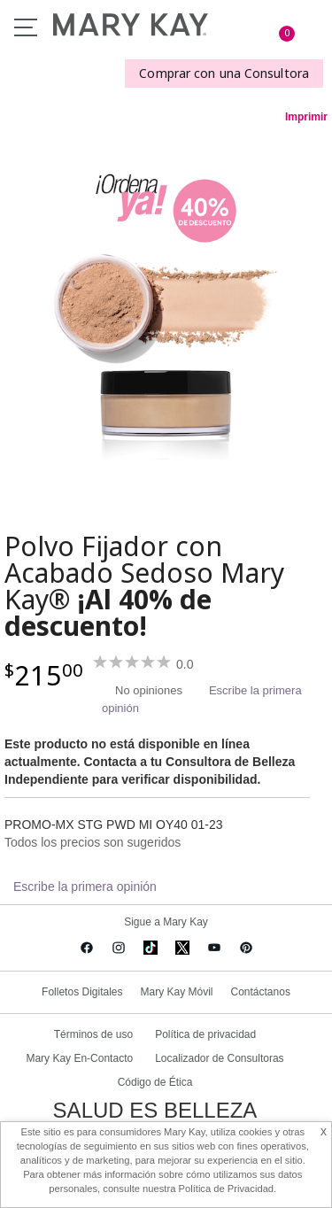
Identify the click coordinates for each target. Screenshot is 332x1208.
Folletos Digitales (82, 992)
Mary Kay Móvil (176, 992)
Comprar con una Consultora (224, 73)
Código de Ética (155, 1082)
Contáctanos (260, 992)
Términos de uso (93, 1034)
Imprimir (306, 117)
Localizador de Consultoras (219, 1058)
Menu (26, 27)
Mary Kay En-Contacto (79, 1058)
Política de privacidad (205, 1034)
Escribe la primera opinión (85, 886)
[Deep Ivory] (166, 312)
